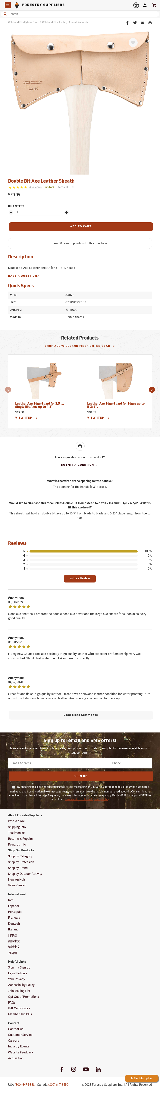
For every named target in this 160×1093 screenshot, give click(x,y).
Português (15, 912)
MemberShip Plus (20, 1014)
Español (13, 906)
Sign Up (80, 776)
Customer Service (20, 1035)
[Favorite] (133, 42)
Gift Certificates (19, 1008)
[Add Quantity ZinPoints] (67, 212)
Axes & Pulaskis (78, 22)
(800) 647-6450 (58, 1085)
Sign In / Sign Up (19, 967)
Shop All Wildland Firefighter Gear (80, 346)
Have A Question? (23, 276)
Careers (13, 1041)
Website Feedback (20, 1052)
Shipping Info (17, 827)
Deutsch (14, 924)
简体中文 (14, 941)
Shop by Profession (21, 862)
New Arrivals (17, 880)
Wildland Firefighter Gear (23, 22)
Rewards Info (17, 844)
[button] (8, 390)
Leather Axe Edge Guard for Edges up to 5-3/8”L (116, 405)
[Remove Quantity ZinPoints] (11, 212)
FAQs (11, 1003)
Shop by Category (20, 856)
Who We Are (16, 821)
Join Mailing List (19, 991)
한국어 (12, 953)
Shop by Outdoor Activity (25, 874)
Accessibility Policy (21, 985)
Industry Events (18, 1046)
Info (10, 900)
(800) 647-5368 (25, 1085)
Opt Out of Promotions (23, 997)
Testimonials (16, 833)
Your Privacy (16, 979)
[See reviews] (35, 187)
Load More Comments (81, 715)
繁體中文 (14, 947)
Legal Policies (17, 973)
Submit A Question (79, 465)
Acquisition (16, 1058)
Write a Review (80, 578)
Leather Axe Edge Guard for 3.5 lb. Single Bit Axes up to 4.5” (39, 405)
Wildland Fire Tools (53, 22)
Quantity (16, 206)
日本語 (12, 935)
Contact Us (16, 1029)
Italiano (13, 929)
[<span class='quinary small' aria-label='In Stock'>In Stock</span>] (50, 187)
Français (14, 918)
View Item (26, 418)
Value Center (17, 885)
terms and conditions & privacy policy (87, 799)
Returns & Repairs (20, 839)
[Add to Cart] (81, 226)
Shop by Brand (18, 868)
